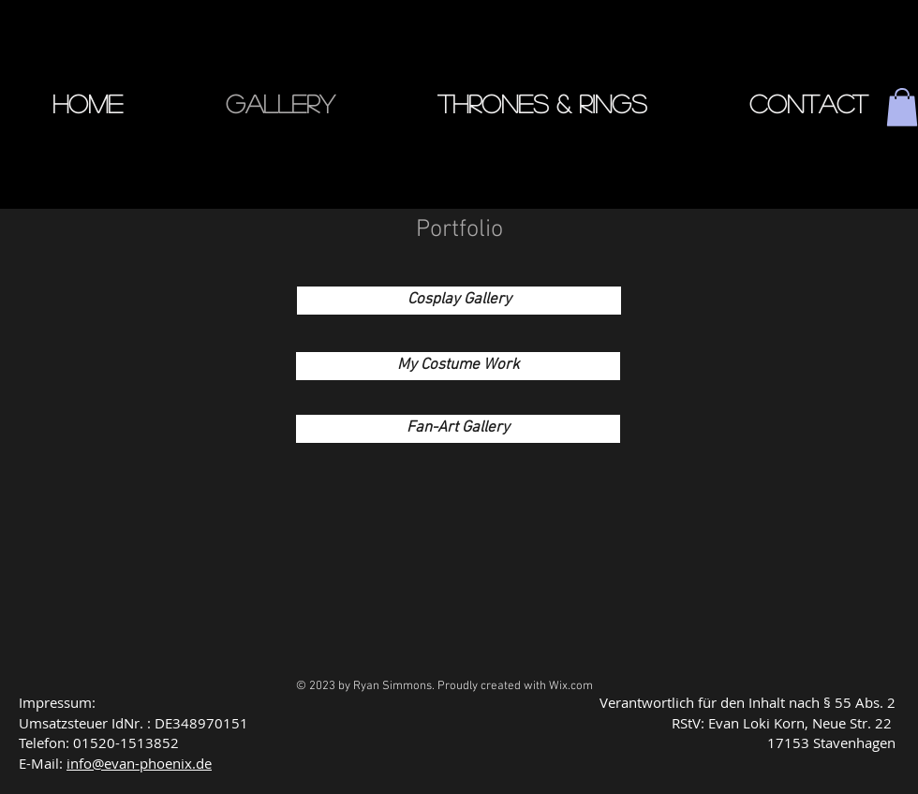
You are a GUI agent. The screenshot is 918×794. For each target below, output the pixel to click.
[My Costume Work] (458, 366)
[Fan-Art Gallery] (458, 429)
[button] (902, 107)
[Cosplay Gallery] (459, 300)
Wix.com (571, 686)
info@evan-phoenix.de (139, 763)
